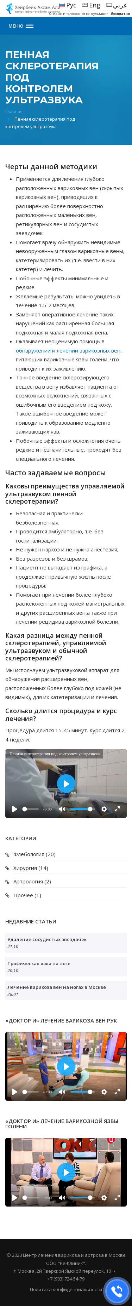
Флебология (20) (34, 854)
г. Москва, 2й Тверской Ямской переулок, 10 (62, 1271)
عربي (120, 5)
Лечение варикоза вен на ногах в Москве (56, 987)
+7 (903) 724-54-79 (66, 1279)
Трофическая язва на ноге (38, 963)
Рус (71, 5)
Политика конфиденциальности (66, 1289)
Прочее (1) (27, 895)
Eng (94, 5)
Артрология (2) (32, 881)
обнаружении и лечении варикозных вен (68, 350)
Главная (14, 112)
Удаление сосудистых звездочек (47, 939)
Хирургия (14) (30, 867)
